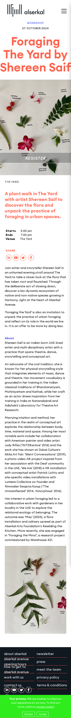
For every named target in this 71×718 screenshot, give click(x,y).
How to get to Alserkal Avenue (16, 669)
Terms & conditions (52, 685)
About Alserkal (15, 654)
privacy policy (45, 706)
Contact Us (12, 685)
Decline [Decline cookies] (28, 714)
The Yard (12, 182)
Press (41, 661)
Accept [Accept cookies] (43, 714)
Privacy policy (48, 677)
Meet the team (49, 669)
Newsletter (45, 654)
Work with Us (13, 677)
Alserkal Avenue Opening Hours (16, 661)
